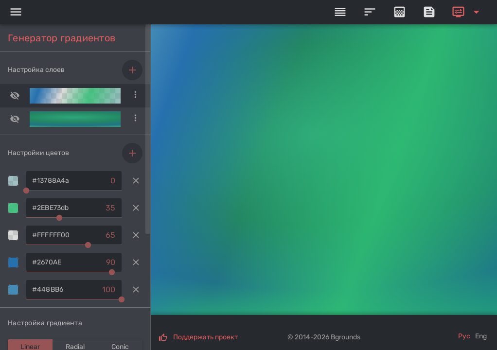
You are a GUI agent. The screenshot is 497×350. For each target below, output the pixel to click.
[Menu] (15, 12)
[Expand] (467, 12)
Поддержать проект (205, 337)
